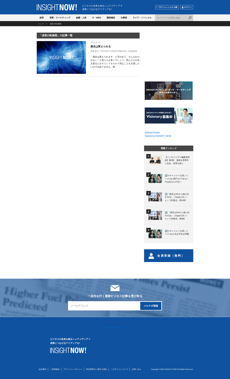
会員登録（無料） (167, 255)
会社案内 (42, 369)
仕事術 (124, 17)
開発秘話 (111, 17)
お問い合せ (136, 369)
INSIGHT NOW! (57, 7)
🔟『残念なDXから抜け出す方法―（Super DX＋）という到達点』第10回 (177, 197)
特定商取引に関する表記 (96, 369)
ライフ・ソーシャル (142, 17)
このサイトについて (119, 369)
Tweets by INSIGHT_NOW (158, 136)
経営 (42, 17)
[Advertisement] (61, 104)
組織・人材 (81, 17)
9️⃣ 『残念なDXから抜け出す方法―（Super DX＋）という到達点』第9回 (177, 215)
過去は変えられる (100, 46)
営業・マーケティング (60, 17)
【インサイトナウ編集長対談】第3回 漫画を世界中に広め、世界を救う (177, 160)
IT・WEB (96, 17)
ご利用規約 (55, 369)
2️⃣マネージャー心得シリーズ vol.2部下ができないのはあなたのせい (176, 178)
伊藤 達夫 (94, 51)
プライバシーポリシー (72, 369)
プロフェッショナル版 (167, 7)
